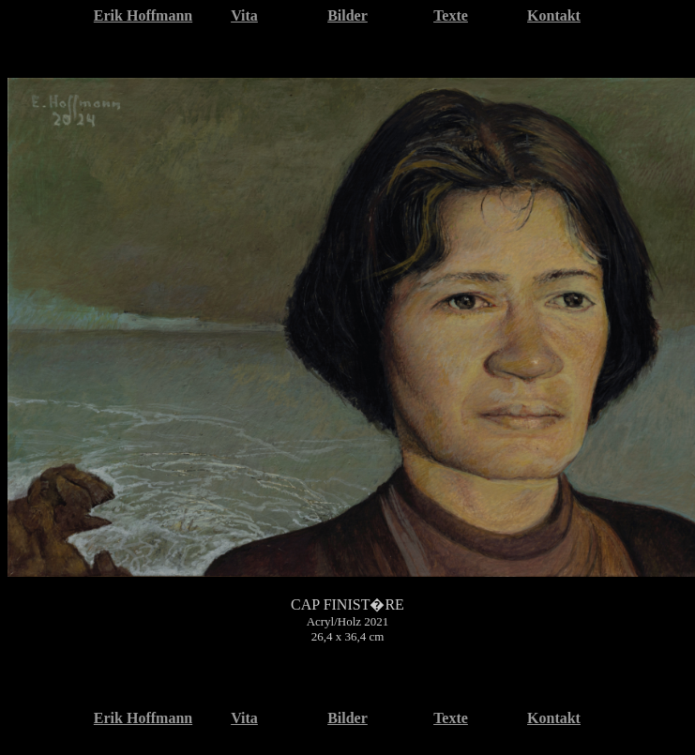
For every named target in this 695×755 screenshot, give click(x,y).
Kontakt (554, 15)
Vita (244, 15)
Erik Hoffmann (143, 15)
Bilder (347, 15)
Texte (450, 15)
